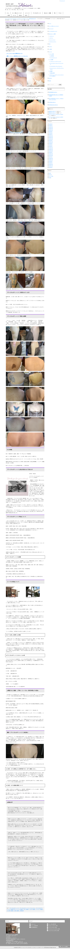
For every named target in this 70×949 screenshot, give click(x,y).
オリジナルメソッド (53, 57)
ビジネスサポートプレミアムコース (56, 66)
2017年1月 (50, 156)
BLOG (26, 15)
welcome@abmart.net (9, 940)
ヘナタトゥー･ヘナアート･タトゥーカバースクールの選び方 (56, 75)
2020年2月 (50, 146)
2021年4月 (50, 140)
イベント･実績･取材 (34, 925)
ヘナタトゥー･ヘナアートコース (55, 61)
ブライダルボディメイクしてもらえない (27, 908)
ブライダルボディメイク (37, 13)
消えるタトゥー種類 (47, 13)
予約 (54, 13)
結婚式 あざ (22, 909)
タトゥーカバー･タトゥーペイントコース (56, 64)
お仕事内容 (52, 55)
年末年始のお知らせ (52, 102)
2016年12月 (51, 158)
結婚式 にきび (29, 909)
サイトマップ (62, 0)
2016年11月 (51, 159)
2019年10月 (51, 150)
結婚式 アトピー (36, 909)
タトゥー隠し (51, 176)
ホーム (8, 13)
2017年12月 (51, 155)
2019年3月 (50, 152)
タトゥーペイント (52, 39)
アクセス (59, 13)
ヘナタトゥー (51, 36)
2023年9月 (50, 131)
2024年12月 (51, 128)
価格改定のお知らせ (52, 111)
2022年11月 (51, 137)
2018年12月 (51, 153)
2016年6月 (50, 161)
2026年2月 (50, 125)
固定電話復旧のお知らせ (53, 92)
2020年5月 (50, 143)
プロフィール (33, 924)
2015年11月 (51, 165)
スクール (14, 15)
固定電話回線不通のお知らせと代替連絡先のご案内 (56, 95)
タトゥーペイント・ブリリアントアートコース (57, 69)
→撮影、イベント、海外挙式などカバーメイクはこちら (17, 56)
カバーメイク (27, 13)
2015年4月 (50, 167)
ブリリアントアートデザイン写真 (54, 928)
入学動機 (50, 71)
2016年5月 (50, 162)
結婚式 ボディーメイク (15, 909)
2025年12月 (51, 127)
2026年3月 (50, 124)
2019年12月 (51, 147)
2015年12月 (51, 164)
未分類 (50, 177)
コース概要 (51, 59)
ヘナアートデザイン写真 (52, 927)
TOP (20, 18)
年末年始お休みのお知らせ (53, 104)
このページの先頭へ (64, 946)
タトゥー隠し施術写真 (52, 924)
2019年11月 (51, 149)
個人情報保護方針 (34, 927)
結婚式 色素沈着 (20, 910)
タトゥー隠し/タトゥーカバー (17, 13)
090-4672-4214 (13, 939)
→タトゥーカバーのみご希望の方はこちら (14, 53)
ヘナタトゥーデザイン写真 (52, 925)
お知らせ (20, 15)
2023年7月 (50, 134)
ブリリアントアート (52, 41)
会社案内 (16, 934)
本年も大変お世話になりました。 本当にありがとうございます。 (56, 99)
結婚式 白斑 (13, 910)
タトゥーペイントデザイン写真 (53, 930)
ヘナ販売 (8, 15)
